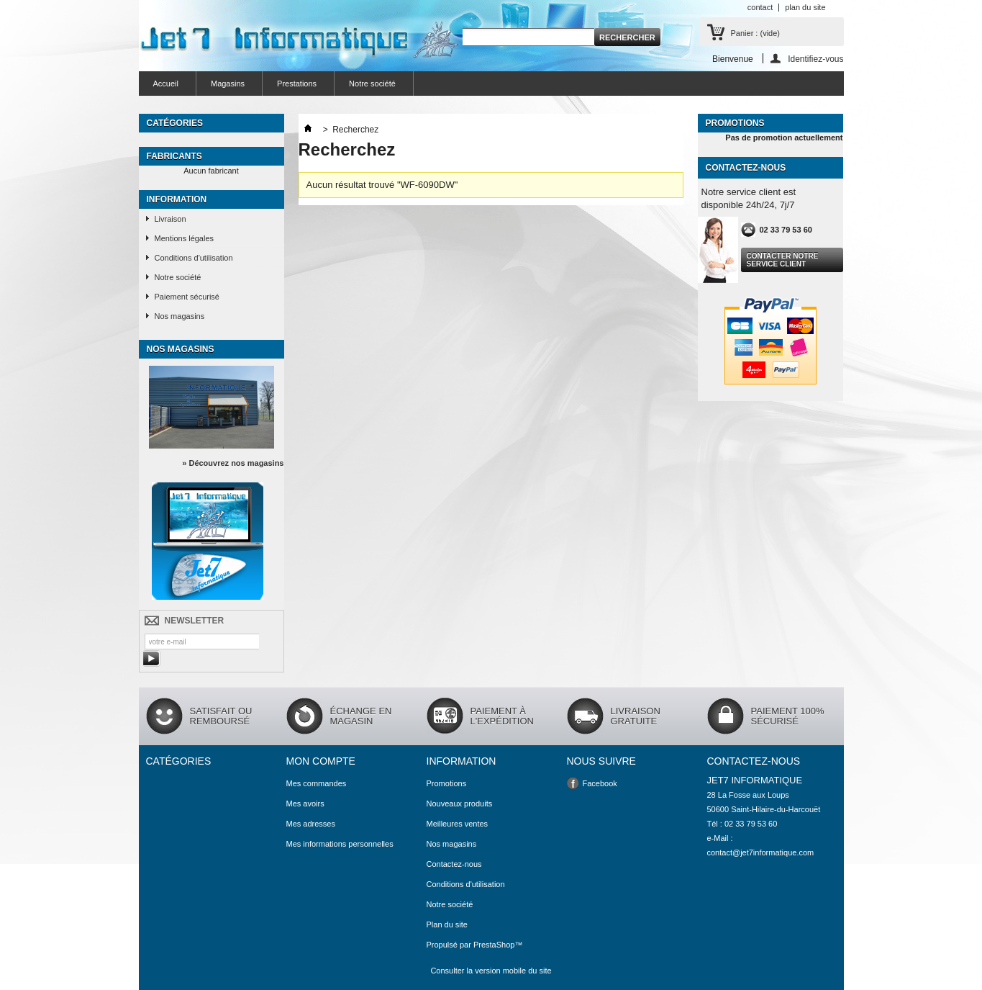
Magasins (228, 83)
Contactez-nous (454, 864)
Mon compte (320, 761)
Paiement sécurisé (187, 296)
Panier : (755, 33)
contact (760, 7)
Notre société (372, 83)
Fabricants (174, 156)
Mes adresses (310, 823)
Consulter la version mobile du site (490, 970)
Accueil (165, 83)
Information (177, 199)
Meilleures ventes (457, 823)
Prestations (297, 83)
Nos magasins (180, 316)
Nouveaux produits (460, 803)
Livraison (170, 219)
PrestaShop (493, 944)
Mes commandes (316, 783)
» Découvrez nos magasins (232, 463)
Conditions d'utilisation (194, 257)
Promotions (735, 123)
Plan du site (447, 924)
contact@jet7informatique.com (760, 852)
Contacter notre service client (783, 260)
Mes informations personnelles (340, 844)
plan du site (805, 7)
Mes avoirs (305, 803)
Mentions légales (184, 238)
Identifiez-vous (815, 58)
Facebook (600, 783)
